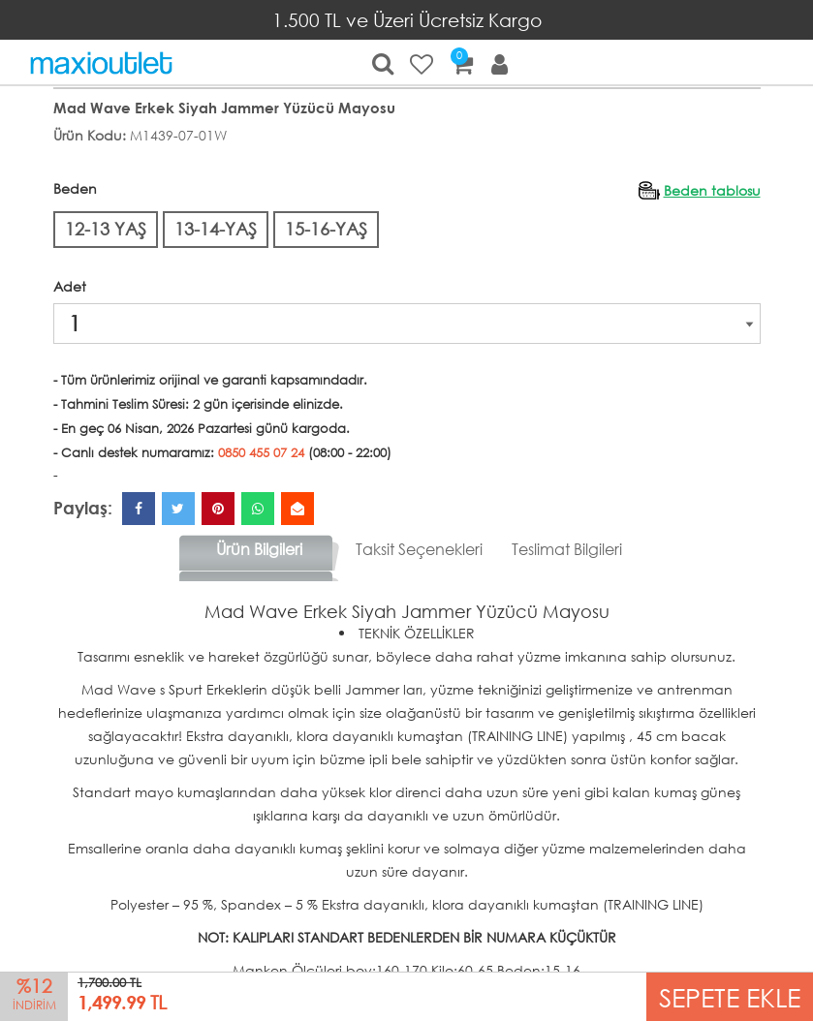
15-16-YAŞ (326, 228)
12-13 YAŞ (105, 228)
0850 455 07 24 (261, 453)
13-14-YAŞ (215, 228)
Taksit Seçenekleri (419, 549)
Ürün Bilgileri (259, 549)
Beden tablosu (712, 190)
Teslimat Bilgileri (567, 549)
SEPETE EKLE (729, 996)
